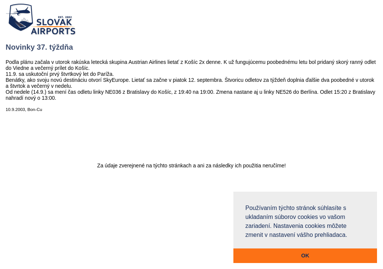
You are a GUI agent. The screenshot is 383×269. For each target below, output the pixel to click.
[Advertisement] (191, 140)
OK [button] (305, 256)
